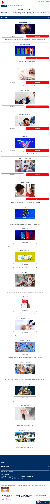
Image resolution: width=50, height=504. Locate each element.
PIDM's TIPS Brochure (27, 485)
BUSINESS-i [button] (3, 462)
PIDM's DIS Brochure (19, 485)
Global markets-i (18, 5)
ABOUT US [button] (3, 469)
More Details (12, 36)
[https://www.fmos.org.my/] (24, 495)
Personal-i (4, 5)
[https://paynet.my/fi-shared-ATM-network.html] (3, 499)
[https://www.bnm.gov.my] (3, 495)
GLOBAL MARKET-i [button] (5, 466)
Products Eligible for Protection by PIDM (8, 485)
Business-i (10, 5)
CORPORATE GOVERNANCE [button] (7, 471)
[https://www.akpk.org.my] (12, 495)
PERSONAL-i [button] (3, 459)
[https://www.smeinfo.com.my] (7, 495)
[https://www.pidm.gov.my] (5, 489)
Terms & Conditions (35, 485)
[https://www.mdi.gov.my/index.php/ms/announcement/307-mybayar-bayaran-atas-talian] (36, 495)
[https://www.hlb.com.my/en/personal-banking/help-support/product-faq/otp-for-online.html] (42, 495)
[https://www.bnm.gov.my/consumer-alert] (8, 499)
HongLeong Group (42, 485)
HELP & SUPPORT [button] (5, 474)
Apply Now (37, 36)
